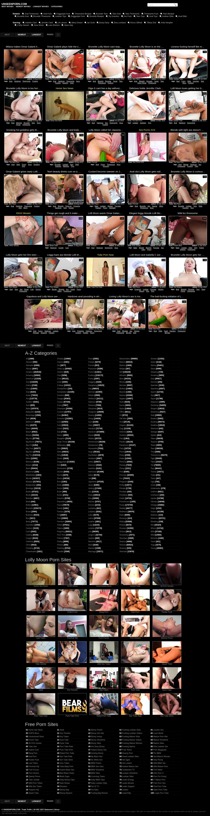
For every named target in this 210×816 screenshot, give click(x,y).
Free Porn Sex (159, 783)
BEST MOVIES (7, 6)
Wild (152, 535)
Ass (106, 123)
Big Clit (29, 445)
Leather (91, 521)
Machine (66, 166)
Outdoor (122, 435)
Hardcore (17, 81)
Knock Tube (135, 585)
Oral (20, 208)
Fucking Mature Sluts (131, 736)
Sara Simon (39, 25)
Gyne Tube (167, 689)
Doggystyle (26, 81)
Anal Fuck (47, 14)
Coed (59, 382)
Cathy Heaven (23, 25)
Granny (91, 415)
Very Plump (158, 760)
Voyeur (153, 511)
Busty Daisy (104, 23)
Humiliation (93, 455)
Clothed (60, 372)
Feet (59, 518)
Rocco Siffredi (136, 23)
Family (60, 508)
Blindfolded (30, 475)
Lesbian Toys (60, 16)
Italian (90, 475)
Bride (28, 502)
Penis (121, 452)
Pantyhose (123, 445)
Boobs (28, 492)
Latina (90, 518)
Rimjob (122, 525)
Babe (96, 206)
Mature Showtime (160, 740)
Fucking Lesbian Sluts (131, 730)
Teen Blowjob (168, 14)
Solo (202, 81)
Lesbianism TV (128, 770)
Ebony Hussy (96, 736)
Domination (62, 468)
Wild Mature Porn (160, 766)
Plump (122, 468)
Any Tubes (103, 689)
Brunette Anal (23, 16)
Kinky (90, 495)
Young (153, 548)
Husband (92, 458)
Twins (153, 478)
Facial (115, 81)
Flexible (60, 551)
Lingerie (91, 535)
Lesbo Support (128, 786)
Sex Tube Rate (135, 715)
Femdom (60, 521)
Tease (153, 445)
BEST (7, 35)
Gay (90, 389)
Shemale (123, 551)
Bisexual (29, 462)
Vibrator (154, 502)
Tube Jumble (40, 663)
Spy (152, 395)
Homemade (93, 442)
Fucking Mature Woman (132, 743)
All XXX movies (167, 585)
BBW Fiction (96, 763)
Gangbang (92, 385)
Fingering (76, 206)
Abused (29, 362)
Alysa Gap (68, 25)
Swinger (154, 432)
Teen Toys (140, 16)
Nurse (121, 405)
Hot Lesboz (127, 763)
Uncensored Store (103, 585)
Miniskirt (122, 375)
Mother (122, 389)
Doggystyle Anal (63, 14)
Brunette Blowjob (96, 16)
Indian (90, 462)
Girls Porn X (158, 773)
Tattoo (59, 291)
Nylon (121, 408)
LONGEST (36, 35)
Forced (91, 365)
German (91, 392)
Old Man (123, 418)
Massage (92, 551)
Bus (27, 518)
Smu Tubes (64, 763)
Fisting (201, 248)
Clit (58, 365)
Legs (90, 525)
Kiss (147, 291)
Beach (28, 432)
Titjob (153, 462)
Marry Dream (77, 23)
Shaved (122, 545)
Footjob (91, 362)
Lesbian (135, 123)
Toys (149, 123)
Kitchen (38, 289)
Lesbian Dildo (168, 16)
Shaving (122, 548)
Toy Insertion (113, 16)
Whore (153, 528)
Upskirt (153, 498)
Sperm (153, 392)
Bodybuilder (31, 485)
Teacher (154, 442)
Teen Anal (116, 14)
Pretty (121, 485)
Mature (122, 362)
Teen (121, 81)
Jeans (90, 485)
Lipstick (91, 538)
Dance (60, 435)
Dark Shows (65, 783)
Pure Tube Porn (72, 715)
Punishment (124, 502)
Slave (153, 369)
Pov (121, 478)
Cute (32, 289)
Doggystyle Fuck (78, 16)
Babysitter (30, 412)
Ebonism (63, 786)
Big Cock (29, 448)
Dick (134, 333)
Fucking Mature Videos (132, 740)
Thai (152, 452)
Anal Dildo (182, 16)
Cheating (29, 548)
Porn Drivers (135, 637)
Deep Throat (141, 83)
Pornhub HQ (72, 637)
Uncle (153, 485)
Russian (122, 528)
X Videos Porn (159, 780)
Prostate (123, 492)
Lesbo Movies (128, 783)
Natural (154, 206)
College (60, 385)
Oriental (122, 432)
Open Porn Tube (160, 790)
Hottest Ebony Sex (99, 750)
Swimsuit (154, 428)
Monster (122, 385)
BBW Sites (95, 773)
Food (166, 331)
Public (122, 498)
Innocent (106, 166)
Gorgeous (92, 412)
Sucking (65, 83)
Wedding (154, 521)
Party (121, 448)
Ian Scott (91, 23)
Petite (121, 458)
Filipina (60, 528)
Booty (25, 208)
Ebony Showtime (98, 740)
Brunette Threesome (42, 16)
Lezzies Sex (158, 730)
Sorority (154, 382)
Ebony (59, 478)
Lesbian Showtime (130, 773)
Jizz (90, 492)
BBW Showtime (97, 770)
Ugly (152, 482)
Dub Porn (135, 611)
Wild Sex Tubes (103, 663)
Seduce (122, 541)
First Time (61, 535)
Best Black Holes (67, 773)
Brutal (26, 289)
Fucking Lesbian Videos (132, 733)
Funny (40, 331)
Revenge (123, 518)
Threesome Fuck (151, 14)
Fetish (72, 289)
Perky (121, 455)
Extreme (60, 498)
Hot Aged (126, 760)
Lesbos (125, 790)
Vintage (154, 505)
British (28, 505)
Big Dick (29, 452)
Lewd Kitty (126, 793)
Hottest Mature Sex (130, 766)
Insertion (196, 81)
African (29, 369)
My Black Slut (96, 756)
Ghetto (91, 395)
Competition (62, 389)
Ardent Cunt (72, 611)
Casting (29, 535)
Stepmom (155, 402)
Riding (122, 521)
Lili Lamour (62, 23)
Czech (59, 428)
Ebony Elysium (66, 793)
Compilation (62, 392)
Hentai (91, 435)
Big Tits (29, 455)
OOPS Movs (72, 585)
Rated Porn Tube (103, 715)
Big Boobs (30, 442)
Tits (152, 465)
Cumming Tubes (98, 776)
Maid (90, 545)
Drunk (59, 475)
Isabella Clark (31, 23)
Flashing (60, 548)
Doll (58, 465)
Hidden (91, 438)
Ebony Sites (96, 743)
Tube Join (40, 611)
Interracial (92, 472)
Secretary (123, 538)
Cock (72, 83)
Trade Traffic (27, 809)
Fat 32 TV (95, 786)
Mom (121, 379)
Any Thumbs (72, 689)
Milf (120, 372)
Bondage (29, 488)
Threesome (102, 83)
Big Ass (128, 333)
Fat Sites (94, 790)
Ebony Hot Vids (97, 733)
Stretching (155, 412)
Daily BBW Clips (98, 780)
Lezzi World (158, 733)
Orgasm (78, 333)
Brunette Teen (102, 14)
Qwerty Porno (167, 637)
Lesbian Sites (128, 776)
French (91, 372)
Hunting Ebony (97, 753)
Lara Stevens (54, 25)
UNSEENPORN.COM (11, 809)
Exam (59, 492)
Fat (58, 515)
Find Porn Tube (159, 786)
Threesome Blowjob (83, 14)
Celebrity (29, 541)
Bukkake (29, 515)
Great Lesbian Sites (130, 756)
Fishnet (60, 538)
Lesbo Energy (128, 780)
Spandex (154, 385)
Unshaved (155, 495)
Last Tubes (40, 637)
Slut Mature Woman (161, 756)
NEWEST (22, 35)
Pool (121, 472)
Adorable (112, 208)
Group (90, 418)
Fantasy (98, 208)
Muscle (122, 392)
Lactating (92, 508)
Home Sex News (40, 585)
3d (27, 359)
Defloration (61, 445)
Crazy (183, 81)
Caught (29, 538)
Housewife (92, 448)
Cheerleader (31, 551)
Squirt (153, 398)
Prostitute (123, 495)
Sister (153, 362)
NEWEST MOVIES (23, 6)
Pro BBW (157, 753)
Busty (28, 521)
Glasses (91, 405)
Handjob (91, 428)
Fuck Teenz (127, 750)
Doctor (60, 458)
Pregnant (123, 482)
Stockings (155, 405)
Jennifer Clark (47, 23)
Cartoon (29, 528)
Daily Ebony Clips (67, 780)
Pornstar (118, 206)
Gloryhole (92, 408)
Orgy (121, 428)
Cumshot (61, 418)
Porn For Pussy (159, 776)
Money (122, 382)
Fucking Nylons (128, 746)
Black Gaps (64, 776)
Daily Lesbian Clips (99, 783)
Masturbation (124, 359)
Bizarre (29, 465)
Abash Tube (167, 663)
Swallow (154, 425)
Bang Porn (103, 611)
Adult (40, 689)
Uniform (154, 492)
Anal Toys (153, 16)
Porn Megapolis (159, 750)
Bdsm (28, 428)
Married (91, 548)
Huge (90, 452)
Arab (28, 392)
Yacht (153, 541)
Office (161, 206)
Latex (143, 249)
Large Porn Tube (161, 793)
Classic (60, 362)
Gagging (91, 382)
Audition (29, 402)
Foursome (92, 369)
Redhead (123, 511)
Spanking (155, 389)
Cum (67, 248)
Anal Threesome (32, 14)
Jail (89, 478)
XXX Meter (157, 770)
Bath (28, 418)
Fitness (60, 545)
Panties (85, 333)
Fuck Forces (103, 637)
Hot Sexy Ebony (98, 746)
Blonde (185, 164)
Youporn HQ (135, 663)
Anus (78, 81)
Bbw (27, 425)
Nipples (110, 206)
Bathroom (30, 422)
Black (28, 468)
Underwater (155, 488)
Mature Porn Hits (160, 736)
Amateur (29, 372)
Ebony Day (64, 790)
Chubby (60, 359)
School (122, 531)
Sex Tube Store (167, 715)
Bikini (28, 458)
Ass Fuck (128, 16)
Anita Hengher (167, 23)
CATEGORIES (56, 6)
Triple (153, 475)
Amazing (44, 333)
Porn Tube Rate (40, 715)
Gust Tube (135, 689)
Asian (28, 395)
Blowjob (100, 81)
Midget (122, 369)
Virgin (153, 508)
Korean (91, 505)
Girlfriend (92, 398)
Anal (10, 81)
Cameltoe (30, 525)
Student (154, 418)
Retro (121, 515)
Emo (59, 482)
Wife (152, 531)
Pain (121, 438)
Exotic (59, 495)
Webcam (154, 518)
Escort (59, 488)
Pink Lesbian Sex (160, 746)
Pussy (24, 164)
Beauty (141, 291)
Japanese (92, 482)
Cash (28, 531)
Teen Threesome (132, 14)
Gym (90, 422)
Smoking (37, 164)
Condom (60, 395)
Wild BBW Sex (159, 763)
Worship (154, 538)
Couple (71, 208)
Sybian (153, 435)
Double (60, 472)
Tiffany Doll (151, 23)
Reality (122, 508)
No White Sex (96, 760)
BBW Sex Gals (97, 766)
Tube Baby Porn (66, 766)
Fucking (35, 81)
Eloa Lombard (120, 23)
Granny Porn (127, 753)
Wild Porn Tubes (72, 663)
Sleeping (154, 372)
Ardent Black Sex (67, 770)
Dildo (189, 81)
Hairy (90, 425)
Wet (152, 525)
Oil (120, 415)
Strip (153, 415)
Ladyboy (91, 511)
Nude (121, 402)
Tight (196, 166)
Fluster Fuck (167, 611)
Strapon (182, 249)
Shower (154, 359)
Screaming (123, 535)
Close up (68, 206)
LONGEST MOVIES (41, 6)
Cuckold (60, 412)
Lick (90, 531)
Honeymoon (93, 445)
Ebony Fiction (96, 730)
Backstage (30, 415)
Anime (28, 385)
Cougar (60, 398)
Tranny (153, 472)
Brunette (108, 81)
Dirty (195, 248)
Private (122, 488)
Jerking (91, 488)
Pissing (122, 465)
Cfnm (28, 545)
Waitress (154, 515)
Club (59, 375)
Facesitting (61, 502)
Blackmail (30, 472)
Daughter (61, 438)
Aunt (28, 405)
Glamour (91, 402)
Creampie (61, 408)
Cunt (59, 422)
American (30, 379)
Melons (122, 365)
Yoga (153, 545)
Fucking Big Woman (99, 793)
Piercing (122, 462)
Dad (58, 432)
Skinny (153, 365)
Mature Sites (158, 743)
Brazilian (29, 498)
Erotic (59, 485)
